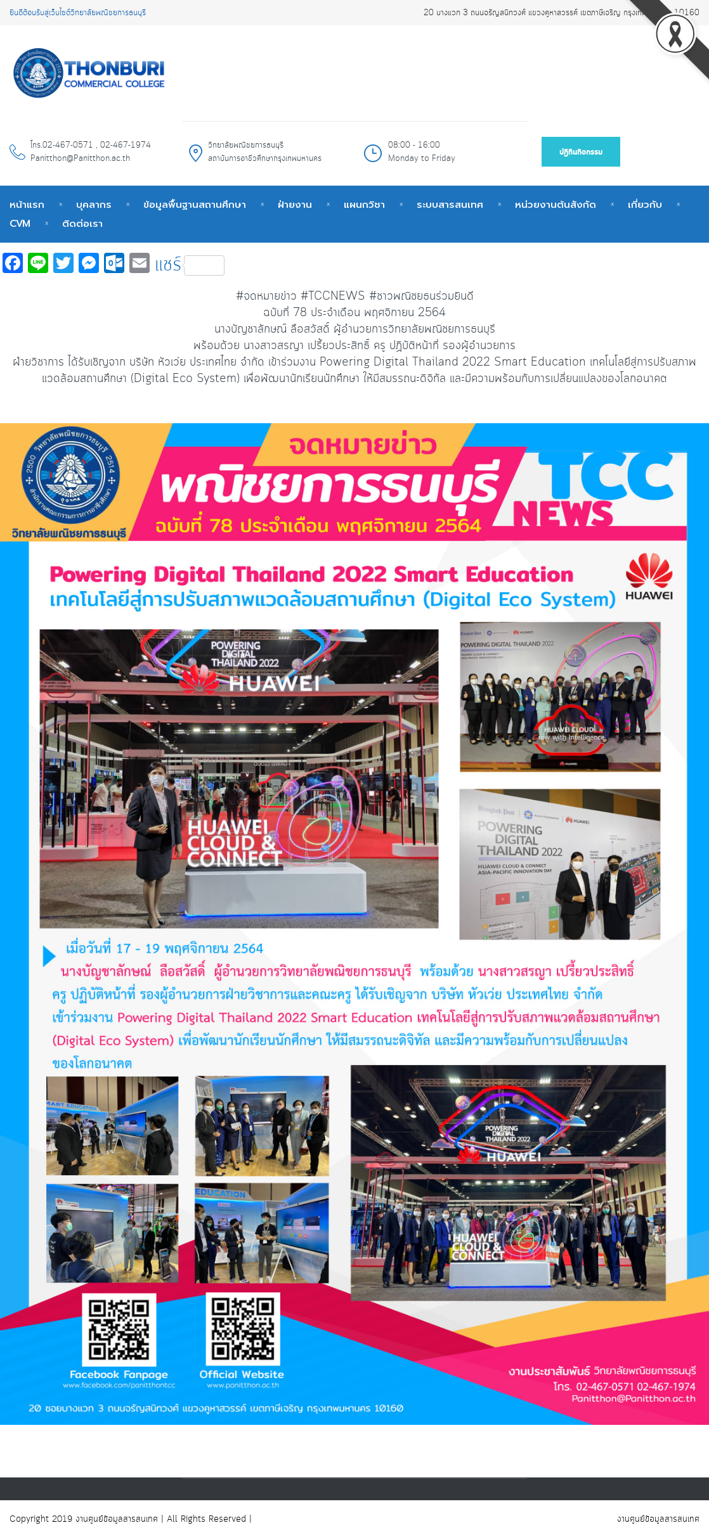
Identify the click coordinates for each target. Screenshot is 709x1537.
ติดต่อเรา (82, 224)
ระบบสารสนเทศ (450, 205)
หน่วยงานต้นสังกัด (555, 205)
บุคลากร (94, 205)
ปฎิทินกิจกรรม (580, 152)
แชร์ (189, 265)
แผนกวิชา (364, 205)
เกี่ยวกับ (645, 205)
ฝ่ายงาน (295, 205)
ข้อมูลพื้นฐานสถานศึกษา (194, 205)
